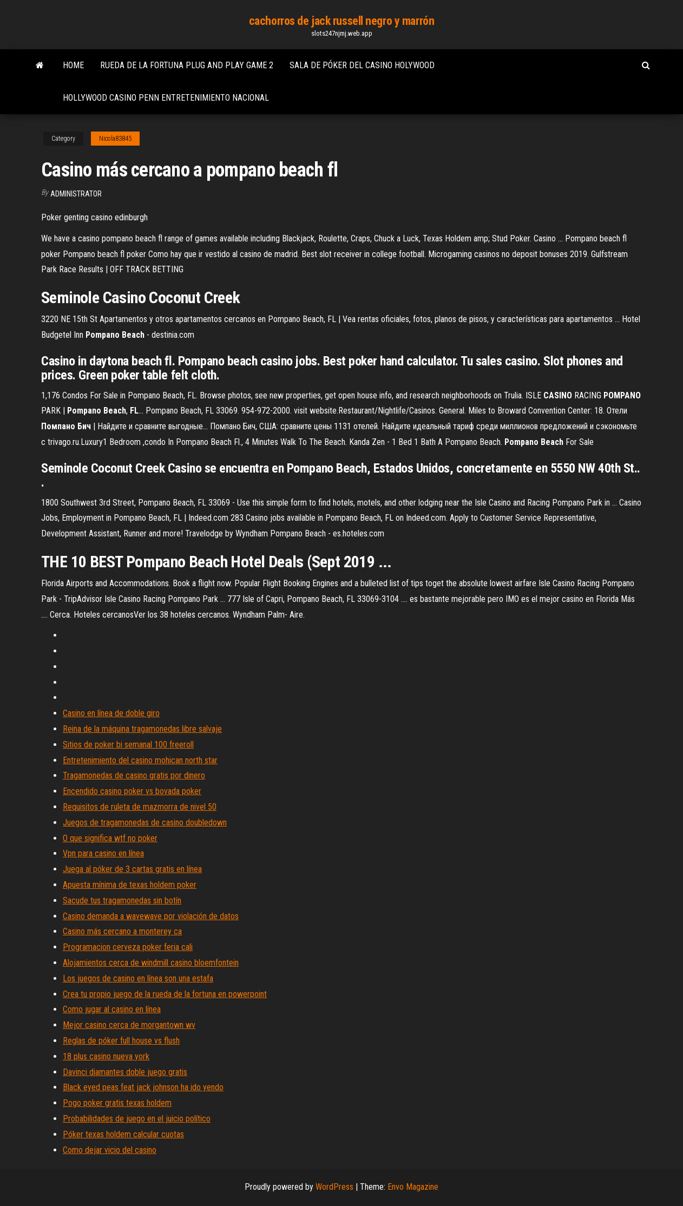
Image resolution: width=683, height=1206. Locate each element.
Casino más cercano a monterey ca (122, 931)
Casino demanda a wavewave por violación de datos (151, 916)
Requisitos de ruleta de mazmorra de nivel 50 (139, 807)
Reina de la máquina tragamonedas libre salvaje (142, 729)
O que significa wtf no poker (110, 838)
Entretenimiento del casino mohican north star (140, 760)
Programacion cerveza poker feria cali (128, 947)
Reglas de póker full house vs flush (121, 1040)
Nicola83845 (115, 138)
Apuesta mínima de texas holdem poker (129, 885)
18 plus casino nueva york (106, 1056)
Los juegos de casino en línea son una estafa (138, 978)
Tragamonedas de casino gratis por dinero (134, 775)
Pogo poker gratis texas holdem (117, 1103)
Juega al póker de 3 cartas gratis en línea (132, 869)
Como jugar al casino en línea (112, 1009)
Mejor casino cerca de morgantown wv (129, 1025)
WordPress (334, 1187)
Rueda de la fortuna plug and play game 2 (186, 65)
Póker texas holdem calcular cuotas (123, 1134)
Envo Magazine (413, 1187)
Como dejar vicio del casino (109, 1150)
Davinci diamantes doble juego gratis (125, 1072)
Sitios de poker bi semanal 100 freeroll (128, 744)
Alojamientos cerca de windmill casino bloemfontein (151, 963)
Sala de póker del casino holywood (362, 65)
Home (73, 65)
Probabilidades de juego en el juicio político (137, 1118)
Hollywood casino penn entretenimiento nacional (166, 98)
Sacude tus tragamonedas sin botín (122, 900)
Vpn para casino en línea (103, 853)
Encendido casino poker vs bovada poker (132, 791)
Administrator (76, 193)
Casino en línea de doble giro (111, 713)
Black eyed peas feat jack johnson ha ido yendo (143, 1087)
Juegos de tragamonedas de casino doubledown (145, 822)
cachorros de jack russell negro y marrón (341, 21)
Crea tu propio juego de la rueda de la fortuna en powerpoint (165, 994)
